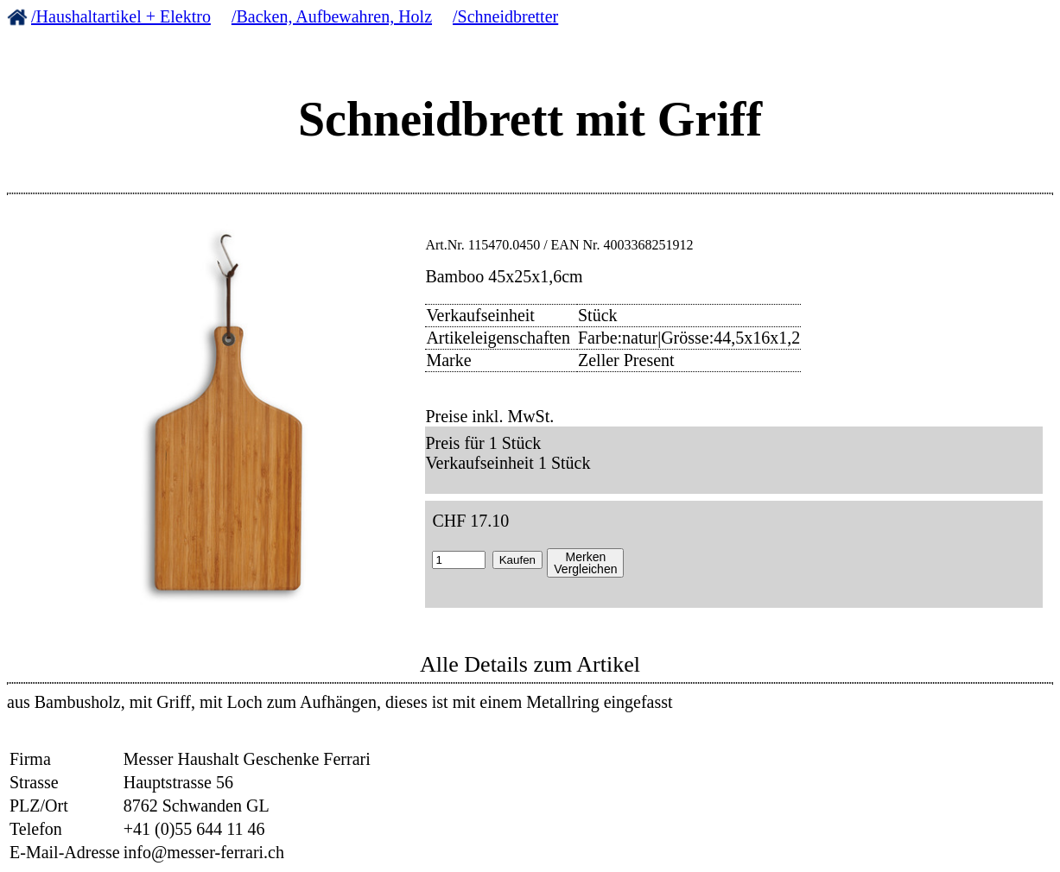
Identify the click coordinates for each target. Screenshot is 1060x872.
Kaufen (517, 559)
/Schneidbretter (505, 16)
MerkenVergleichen (585, 563)
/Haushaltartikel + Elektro (121, 16)
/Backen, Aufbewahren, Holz (332, 16)
